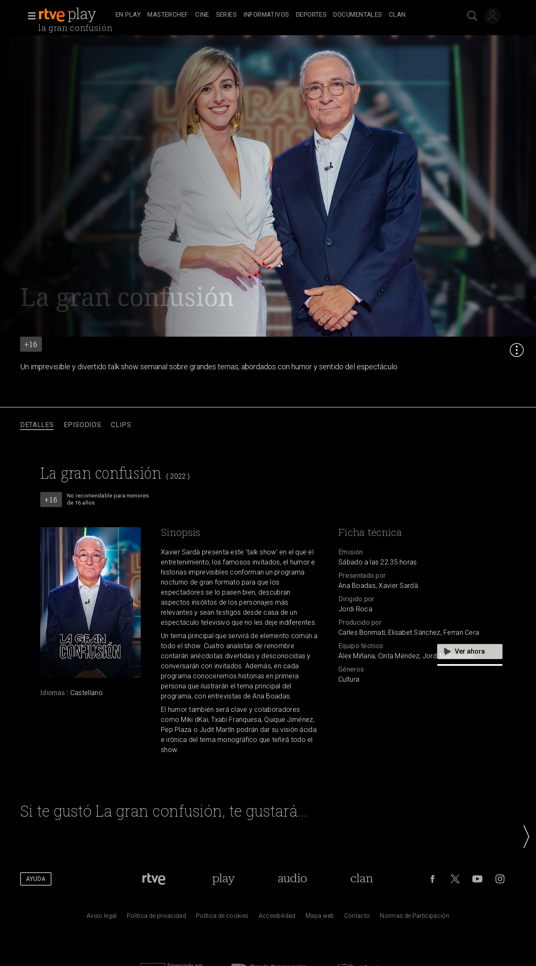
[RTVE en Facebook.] (432, 879)
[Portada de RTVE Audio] (292, 879)
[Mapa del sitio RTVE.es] (320, 918)
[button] (29, 16)
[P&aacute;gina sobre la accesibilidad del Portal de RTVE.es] (277, 918)
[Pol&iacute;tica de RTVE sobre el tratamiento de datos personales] (156, 918)
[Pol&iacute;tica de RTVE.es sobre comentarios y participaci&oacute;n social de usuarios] (414, 918)
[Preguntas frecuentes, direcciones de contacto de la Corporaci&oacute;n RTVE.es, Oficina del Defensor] (357, 918)
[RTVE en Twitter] (455, 879)
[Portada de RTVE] (153, 879)
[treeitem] (128, 15)
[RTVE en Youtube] (477, 879)
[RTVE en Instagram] (500, 879)
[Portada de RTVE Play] (223, 879)
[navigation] (277, 15)
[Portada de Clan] (362, 879)
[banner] (75, 15)
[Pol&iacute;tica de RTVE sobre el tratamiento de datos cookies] (222, 918)
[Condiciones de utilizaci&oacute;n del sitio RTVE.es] (102, 918)
